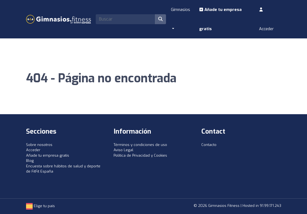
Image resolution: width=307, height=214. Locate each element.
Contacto (208, 144)
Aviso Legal (123, 150)
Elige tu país (40, 206)
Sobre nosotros (39, 144)
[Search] (125, 19)
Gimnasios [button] (180, 9)
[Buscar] (160, 19)
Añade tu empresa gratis (220, 19)
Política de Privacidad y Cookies (140, 155)
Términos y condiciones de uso (140, 144)
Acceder (266, 19)
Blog (30, 160)
